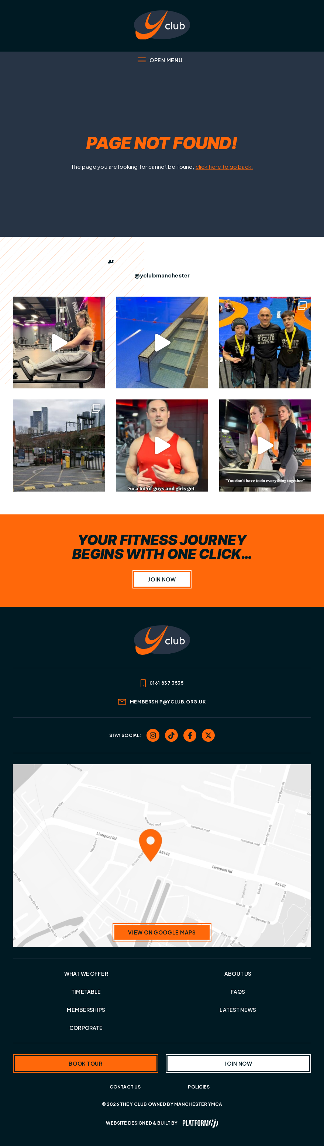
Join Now (162, 579)
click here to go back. (224, 166)
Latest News (238, 1009)
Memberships (86, 1009)
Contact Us (125, 1087)
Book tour (85, 1063)
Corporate (86, 1027)
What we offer (86, 973)
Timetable (86, 991)
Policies (199, 1087)
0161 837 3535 (162, 683)
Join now (238, 1063)
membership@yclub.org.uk (162, 702)
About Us (237, 973)
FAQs (238, 991)
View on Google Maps (162, 932)
